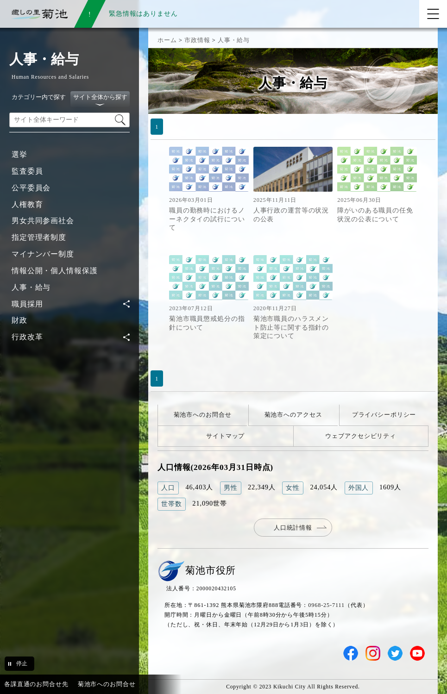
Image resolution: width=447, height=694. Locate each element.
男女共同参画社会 (43, 221)
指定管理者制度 (39, 237)
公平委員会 (31, 188)
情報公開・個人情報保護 (55, 271)
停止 (21, 663)
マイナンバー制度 (43, 254)
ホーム (167, 40)
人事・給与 (31, 287)
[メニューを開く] (433, 14)
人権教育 (27, 204)
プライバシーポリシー (384, 414)
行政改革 (27, 337)
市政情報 (197, 40)
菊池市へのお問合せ (203, 414)
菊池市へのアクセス (293, 414)
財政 (19, 320)
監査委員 (27, 171)
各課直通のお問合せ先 (36, 684)
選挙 (19, 154)
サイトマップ (225, 435)
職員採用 (27, 304)
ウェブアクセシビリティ (360, 435)
